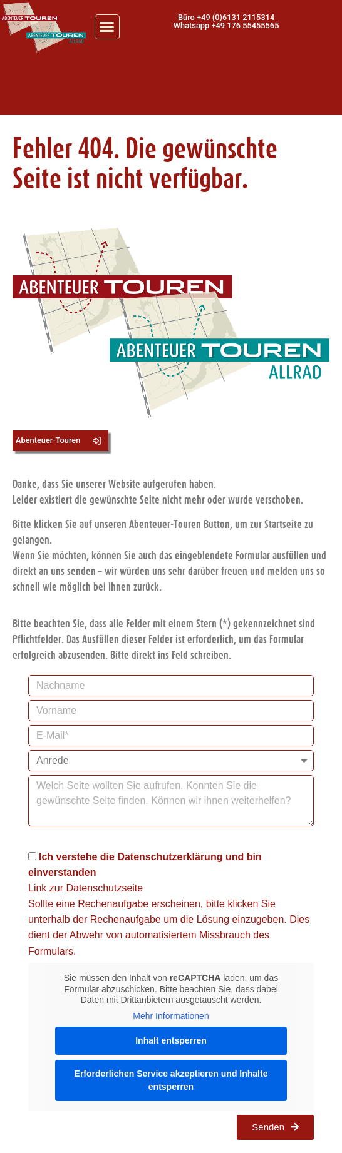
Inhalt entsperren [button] (171, 1040)
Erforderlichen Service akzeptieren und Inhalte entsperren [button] (171, 1080)
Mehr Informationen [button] (171, 1015)
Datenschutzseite (104, 888)
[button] (107, 26)
